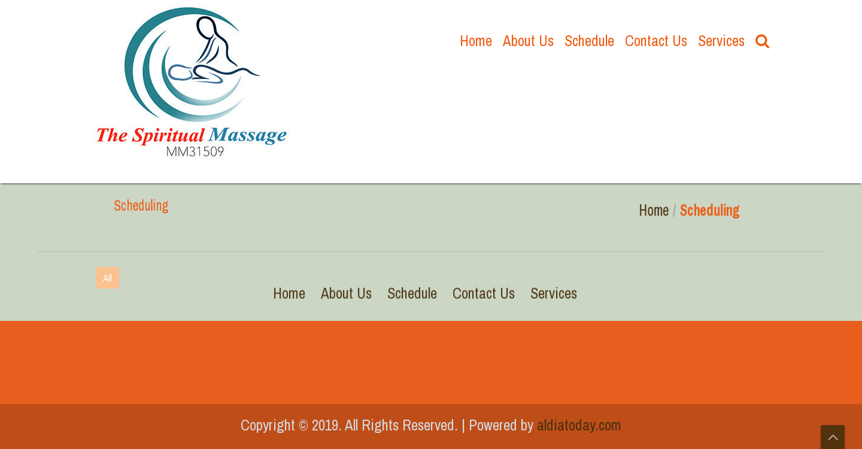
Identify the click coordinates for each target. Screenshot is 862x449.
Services (721, 41)
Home (476, 41)
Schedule (589, 41)
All (107, 277)
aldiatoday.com (579, 425)
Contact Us (656, 41)
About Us (528, 41)
